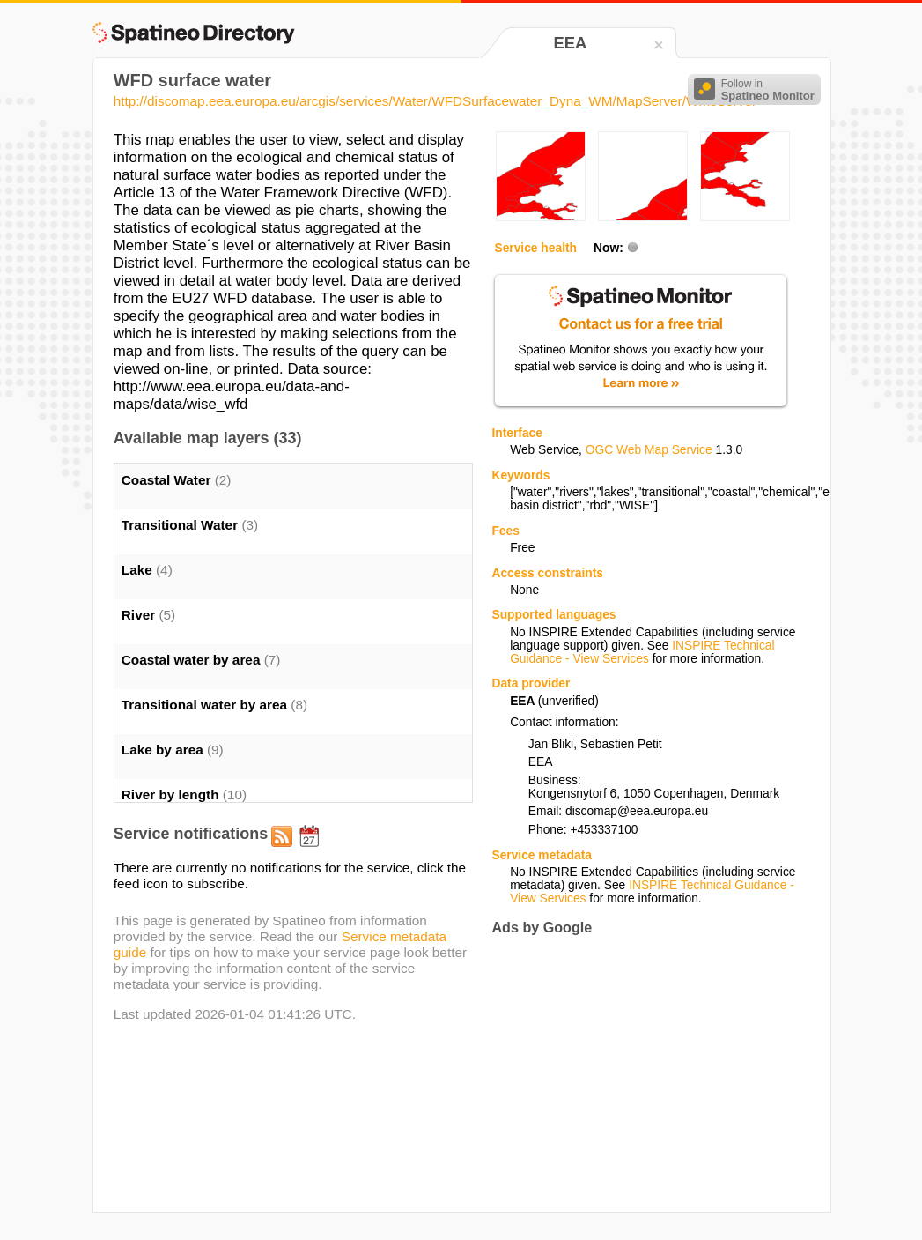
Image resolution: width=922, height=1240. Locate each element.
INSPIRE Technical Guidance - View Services (642, 652)
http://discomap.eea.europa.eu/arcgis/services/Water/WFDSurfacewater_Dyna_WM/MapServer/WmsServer (435, 100)
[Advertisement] (639, 1073)
